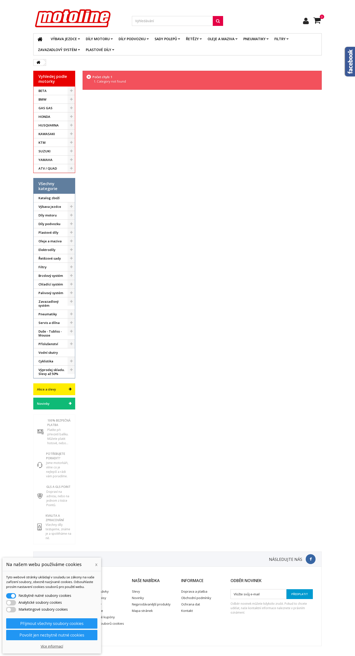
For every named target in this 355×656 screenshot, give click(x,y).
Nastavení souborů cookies (103, 623)
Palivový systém (50, 293)
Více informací (52, 646)
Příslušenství (48, 344)
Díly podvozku (132, 38)
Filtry (279, 38)
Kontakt (187, 610)
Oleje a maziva (221, 38)
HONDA (44, 116)
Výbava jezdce (64, 38)
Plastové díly (98, 49)
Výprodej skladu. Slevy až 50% (51, 372)
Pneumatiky (254, 38)
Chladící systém (50, 284)
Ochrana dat (190, 604)
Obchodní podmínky (196, 598)
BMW (42, 99)
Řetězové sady (49, 258)
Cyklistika (45, 361)
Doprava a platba (194, 591)
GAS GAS (45, 108)
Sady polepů (166, 38)
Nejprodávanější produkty (151, 604)
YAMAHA (45, 160)
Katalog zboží (49, 198)
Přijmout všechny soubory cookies (52, 623)
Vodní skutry (48, 352)
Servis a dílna (49, 322)
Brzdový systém (50, 275)
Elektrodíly (46, 250)
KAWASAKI (46, 134)
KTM (42, 142)
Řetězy (192, 38)
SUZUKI (44, 151)
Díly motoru (98, 38)
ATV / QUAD (47, 168)
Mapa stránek (142, 610)
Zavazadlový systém (57, 49)
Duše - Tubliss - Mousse (50, 333)
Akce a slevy (46, 389)
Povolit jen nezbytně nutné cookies (51, 635)
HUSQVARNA (48, 125)
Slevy (136, 591)
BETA (42, 91)
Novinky (43, 403)
